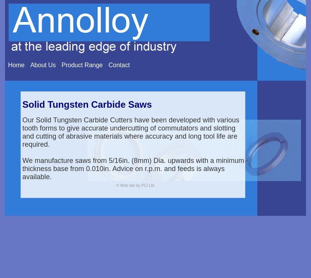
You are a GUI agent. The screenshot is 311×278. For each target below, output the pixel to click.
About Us (43, 65)
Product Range (82, 65)
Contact (119, 65)
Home (16, 65)
